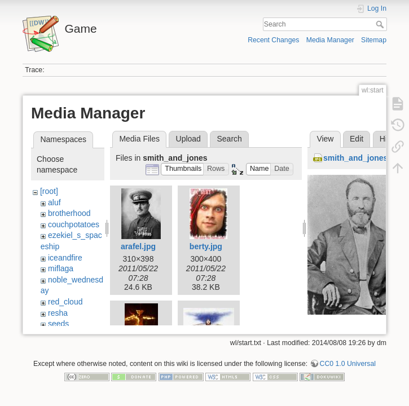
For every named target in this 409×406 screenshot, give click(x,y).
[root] (49, 191)
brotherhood (69, 213)
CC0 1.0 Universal (348, 369)
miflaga (60, 268)
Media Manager (330, 40)
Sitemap (373, 40)
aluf (54, 202)
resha (58, 312)
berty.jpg (206, 246)
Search (381, 24)
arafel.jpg (138, 246)
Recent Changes (273, 40)
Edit (356, 138)
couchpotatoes (73, 224)
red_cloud (65, 301)
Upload (188, 138)
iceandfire (65, 257)
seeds (58, 323)
